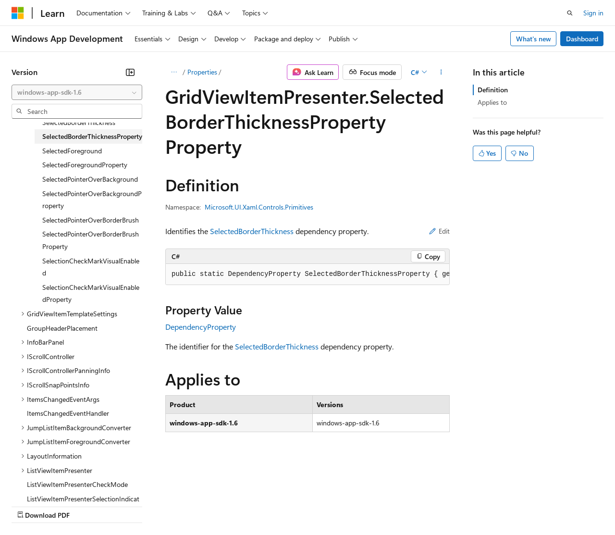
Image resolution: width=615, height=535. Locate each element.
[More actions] (441, 72)
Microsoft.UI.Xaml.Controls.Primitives (259, 207)
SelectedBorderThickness (252, 231)
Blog (130, 505)
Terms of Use (351, 505)
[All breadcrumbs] (173, 72)
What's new (533, 38)
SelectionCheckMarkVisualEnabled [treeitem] (90, 267)
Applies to (492, 102)
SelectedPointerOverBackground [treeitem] (90, 179)
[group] (307, 274)
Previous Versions (87, 505)
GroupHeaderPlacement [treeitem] (62, 328)
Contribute (172, 505)
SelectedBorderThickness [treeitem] (78, 122)
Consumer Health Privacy (276, 505)
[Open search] (569, 13)
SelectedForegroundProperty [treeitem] (84, 164)
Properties (202, 71)
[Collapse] (130, 72)
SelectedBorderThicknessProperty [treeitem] (92, 136)
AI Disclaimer (31, 505)
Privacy (210, 505)
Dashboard (582, 38)
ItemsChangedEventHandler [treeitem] (68, 413)
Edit (439, 231)
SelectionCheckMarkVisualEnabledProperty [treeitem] (90, 293)
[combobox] (77, 92)
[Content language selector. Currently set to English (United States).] (55, 482)
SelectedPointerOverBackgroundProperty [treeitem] (92, 200)
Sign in (593, 12)
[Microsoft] (18, 13)
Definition (493, 89)
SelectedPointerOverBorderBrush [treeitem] (90, 219)
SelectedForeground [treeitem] (72, 150)
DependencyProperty (200, 327)
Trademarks (398, 505)
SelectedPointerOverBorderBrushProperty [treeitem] (90, 240)
